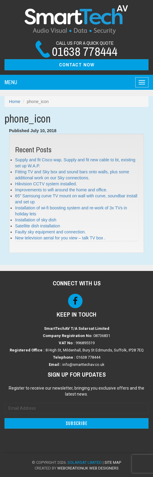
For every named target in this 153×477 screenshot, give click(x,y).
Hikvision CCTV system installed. (46, 183)
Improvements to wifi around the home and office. (61, 189)
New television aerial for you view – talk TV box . (60, 237)
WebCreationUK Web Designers (88, 468)
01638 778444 (88, 357)
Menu (11, 82)
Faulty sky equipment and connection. (50, 231)
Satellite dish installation (37, 225)
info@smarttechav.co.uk (83, 364)
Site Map (113, 462)
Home (14, 101)
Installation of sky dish (35, 219)
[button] (76, 64)
